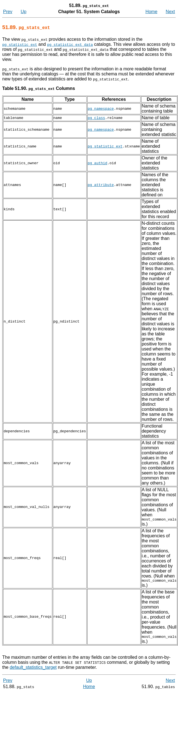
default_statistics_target (33, 669)
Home (151, 11)
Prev (7, 11)
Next (170, 11)
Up (23, 11)
